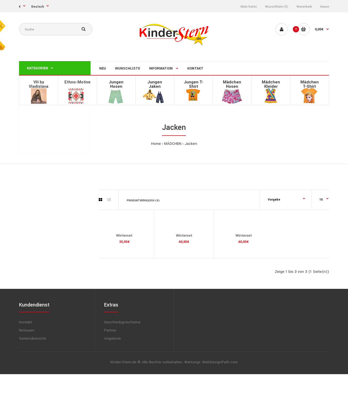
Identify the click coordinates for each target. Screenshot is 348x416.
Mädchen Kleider (271, 84)
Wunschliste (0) (276, 7)
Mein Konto (249, 7)
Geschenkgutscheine (122, 364)
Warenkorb (304, 7)
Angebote (112, 380)
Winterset (124, 277)
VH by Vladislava (38, 84)
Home (156, 143)
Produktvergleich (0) (143, 200)
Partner (110, 372)
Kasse (324, 7)
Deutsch (37, 7)
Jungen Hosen (116, 84)
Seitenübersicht (32, 380)
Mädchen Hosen (232, 84)
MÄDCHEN (172, 143)
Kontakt (25, 364)
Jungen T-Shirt (193, 84)
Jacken (191, 143)
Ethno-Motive (77, 82)
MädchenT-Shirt (309, 84)
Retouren (27, 372)
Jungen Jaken (154, 84)
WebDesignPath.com (220, 403)
